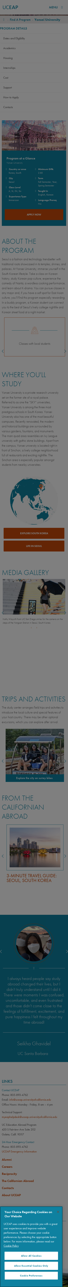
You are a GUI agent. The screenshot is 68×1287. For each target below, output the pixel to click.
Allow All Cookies (31, 1255)
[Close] (58, 1212)
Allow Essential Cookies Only (31, 1265)
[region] (31, 1246)
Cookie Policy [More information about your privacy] (11, 1246)
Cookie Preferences (31, 1275)
